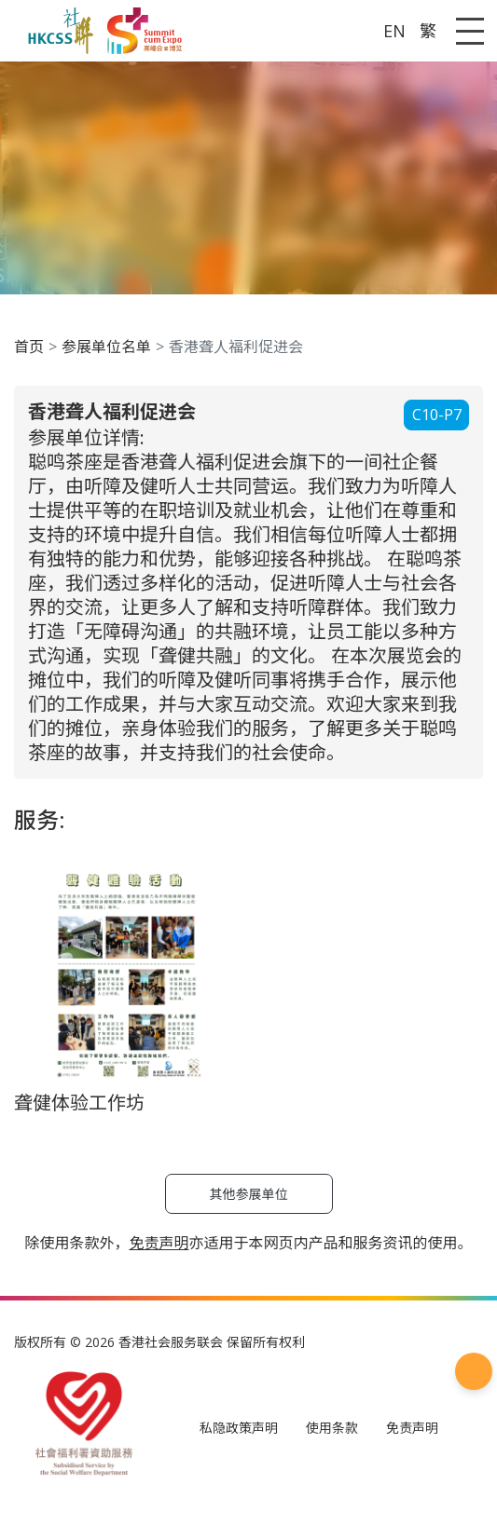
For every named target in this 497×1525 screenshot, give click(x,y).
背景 (60, 255)
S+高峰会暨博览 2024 (115, 294)
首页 (60, 394)
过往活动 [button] (74, 274)
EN (17, 69)
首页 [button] (60, 216)
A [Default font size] (12, 32)
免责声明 (186, 882)
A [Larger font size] (26, 32)
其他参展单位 (52, 806)
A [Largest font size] (39, 32)
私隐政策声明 (52, 882)
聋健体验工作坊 (59, 787)
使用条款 (127, 882)
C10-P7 (30, 467)
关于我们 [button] (74, 235)
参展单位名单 (89, 414)
